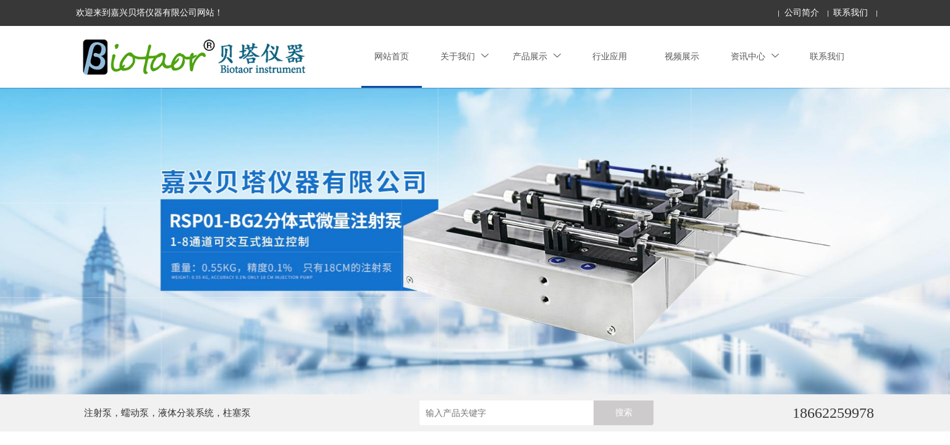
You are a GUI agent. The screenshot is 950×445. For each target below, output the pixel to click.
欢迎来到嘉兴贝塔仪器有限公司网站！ (149, 12)
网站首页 (391, 56)
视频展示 (682, 56)
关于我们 (464, 56)
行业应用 (609, 56)
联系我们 (850, 13)
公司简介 (801, 13)
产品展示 (537, 56)
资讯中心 (755, 56)
